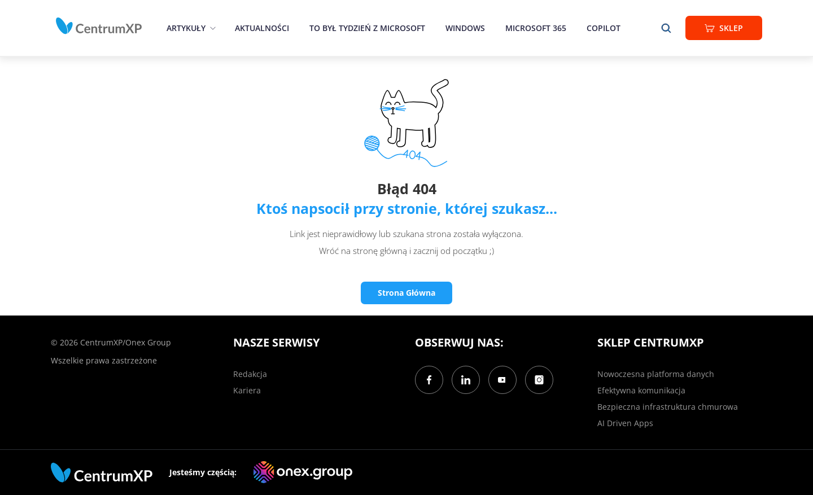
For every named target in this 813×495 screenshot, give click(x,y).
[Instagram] (539, 380)
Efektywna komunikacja (641, 390)
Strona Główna (406, 292)
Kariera (247, 390)
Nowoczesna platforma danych (655, 374)
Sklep (724, 28)
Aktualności (262, 28)
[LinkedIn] (466, 380)
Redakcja (250, 374)
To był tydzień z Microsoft (367, 28)
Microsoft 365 (535, 28)
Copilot (603, 28)
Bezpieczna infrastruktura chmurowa (667, 406)
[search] (666, 28)
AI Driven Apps (625, 423)
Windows (465, 28)
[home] (99, 25)
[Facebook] (429, 380)
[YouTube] (502, 380)
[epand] (211, 28)
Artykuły (186, 28)
